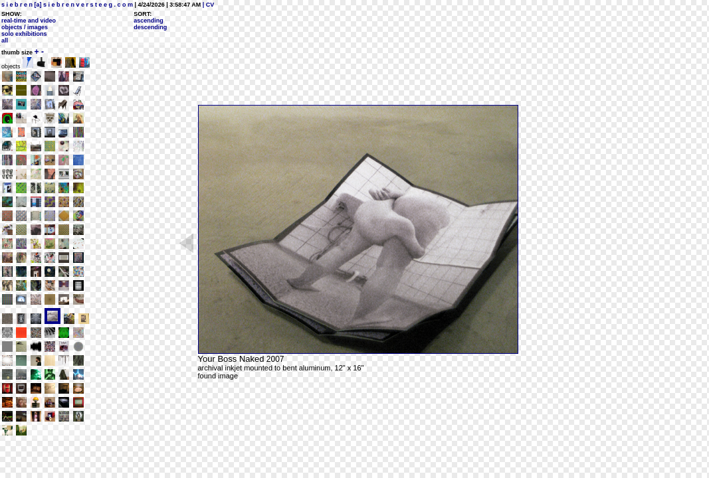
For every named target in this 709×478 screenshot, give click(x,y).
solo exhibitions (24, 34)
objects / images (24, 27)
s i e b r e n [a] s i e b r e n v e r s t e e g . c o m (67, 4)
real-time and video (28, 20)
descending (150, 27)
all (4, 40)
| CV (207, 4)
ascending (148, 20)
